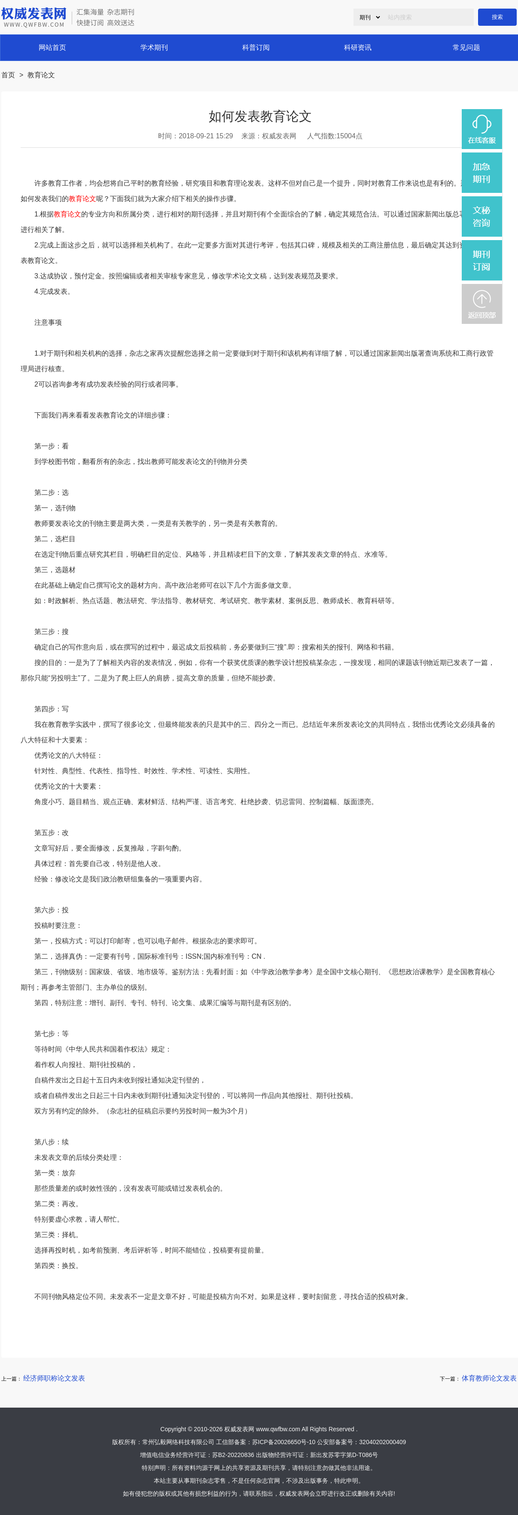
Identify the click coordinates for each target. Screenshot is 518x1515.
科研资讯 (358, 47)
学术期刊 (154, 47)
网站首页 (52, 47)
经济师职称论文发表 (54, 1378)
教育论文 (41, 75)
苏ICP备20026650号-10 (284, 1442)
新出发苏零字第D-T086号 (344, 1454)
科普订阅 (256, 47)
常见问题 (466, 47)
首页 (8, 75)
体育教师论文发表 (489, 1378)
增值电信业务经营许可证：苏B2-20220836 (197, 1454)
